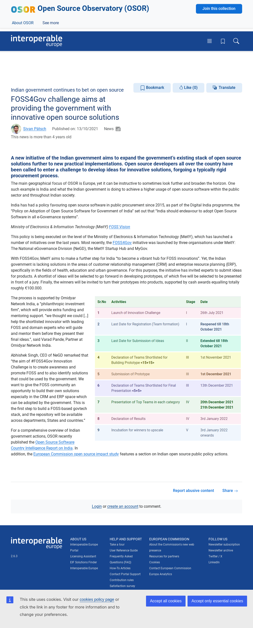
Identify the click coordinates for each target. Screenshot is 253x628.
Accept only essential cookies (217, 601)
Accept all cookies (166, 601)
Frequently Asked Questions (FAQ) (121, 559)
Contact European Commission (170, 568)
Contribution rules (122, 580)
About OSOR (23, 73)
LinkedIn (214, 562)
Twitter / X (215, 556)
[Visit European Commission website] (46, 19)
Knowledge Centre (90, 73)
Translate (227, 87)
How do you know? (102, 3)
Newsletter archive (221, 550)
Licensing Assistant (83, 556)
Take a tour (117, 544)
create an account (122, 506)
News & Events (54, 73)
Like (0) (188, 87)
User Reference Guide (124, 550)
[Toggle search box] (236, 41)
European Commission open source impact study (76, 454)
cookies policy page (97, 599)
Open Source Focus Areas (136, 73)
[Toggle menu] (209, 41)
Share (230, 490)
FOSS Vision (119, 226)
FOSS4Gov (122, 242)
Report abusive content (193, 490)
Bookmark (152, 87)
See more (176, 73)
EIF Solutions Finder (83, 562)
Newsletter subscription (224, 544)
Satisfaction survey (122, 585)
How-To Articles (120, 568)
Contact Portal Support (125, 574)
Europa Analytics (160, 574)
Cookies (154, 562)
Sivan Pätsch (34, 128)
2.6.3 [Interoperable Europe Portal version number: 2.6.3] (14, 556)
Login (97, 506)
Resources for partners (164, 556)
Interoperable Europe (84, 568)
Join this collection (218, 59)
